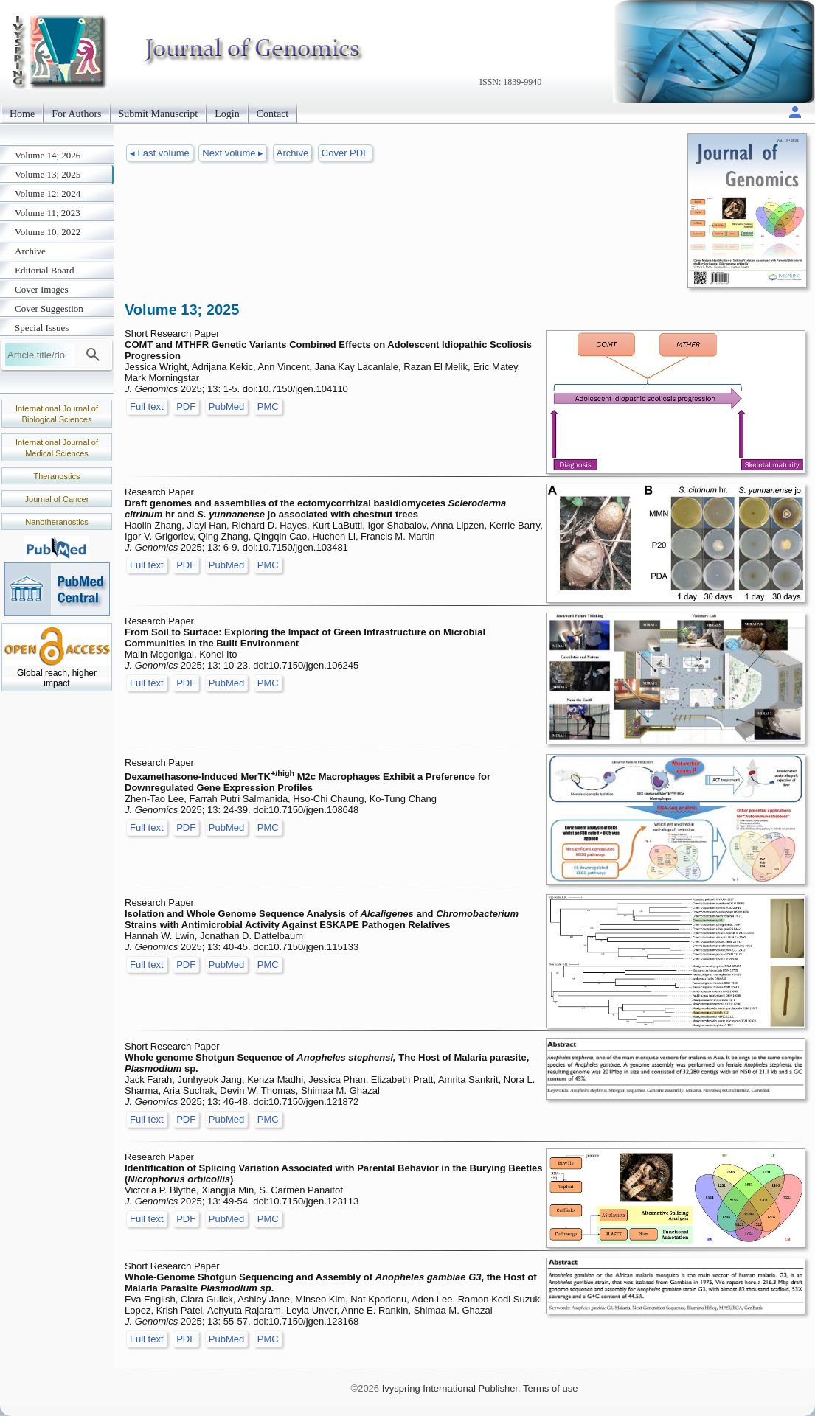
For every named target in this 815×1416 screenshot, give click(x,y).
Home (22, 113)
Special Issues (42, 327)
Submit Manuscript (158, 113)
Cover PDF (345, 152)
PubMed (226, 406)
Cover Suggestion (49, 308)
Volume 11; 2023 (47, 212)
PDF (185, 406)
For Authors (76, 113)
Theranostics (57, 476)
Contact (273, 113)
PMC (268, 406)
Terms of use (550, 1388)
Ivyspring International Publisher (450, 1388)
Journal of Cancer (57, 499)
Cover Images (42, 289)
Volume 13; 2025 (47, 174)
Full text (147, 406)
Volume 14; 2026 (47, 155)
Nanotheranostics (57, 521)
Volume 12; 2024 (47, 193)
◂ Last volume (160, 152)
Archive (30, 251)
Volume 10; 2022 (47, 231)
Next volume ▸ (232, 152)
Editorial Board (44, 270)
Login (227, 113)
